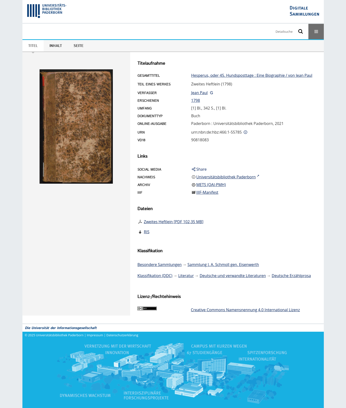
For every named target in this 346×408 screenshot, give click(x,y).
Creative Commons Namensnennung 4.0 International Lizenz (245, 309)
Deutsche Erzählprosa (291, 275)
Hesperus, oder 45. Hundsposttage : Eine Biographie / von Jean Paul (251, 75)
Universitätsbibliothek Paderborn (59, 335)
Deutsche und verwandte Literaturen (233, 275)
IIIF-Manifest (207, 192)
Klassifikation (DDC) (154, 275)
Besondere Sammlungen (159, 264)
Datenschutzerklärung (122, 335)
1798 (195, 100)
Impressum (95, 335)
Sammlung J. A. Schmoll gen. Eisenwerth (223, 264)
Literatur (186, 275)
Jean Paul (199, 92)
